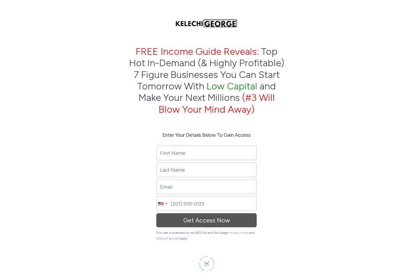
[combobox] (162, 204)
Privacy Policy (238, 233)
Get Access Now (206, 220)
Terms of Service (167, 238)
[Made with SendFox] (206, 263)
